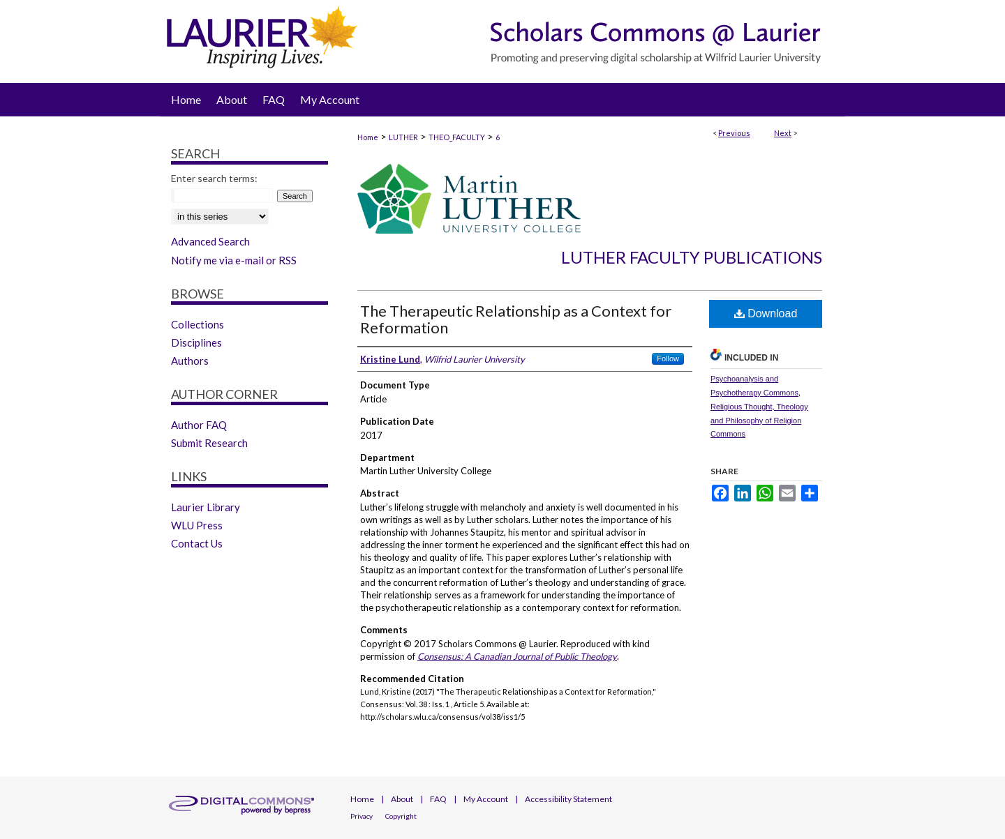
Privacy (361, 816)
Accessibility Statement (568, 799)
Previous (734, 132)
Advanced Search (210, 241)
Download (766, 313)
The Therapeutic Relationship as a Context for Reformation (515, 319)
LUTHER (403, 137)
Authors (190, 360)
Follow (668, 358)
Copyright (401, 816)
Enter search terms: (214, 178)
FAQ (438, 799)
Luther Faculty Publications (691, 257)
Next (782, 132)
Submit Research (209, 443)
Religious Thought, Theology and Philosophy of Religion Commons (759, 420)
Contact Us (197, 543)
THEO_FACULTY (457, 137)
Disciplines (196, 342)
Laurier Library (205, 507)
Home (367, 137)
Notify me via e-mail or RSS (234, 260)
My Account (485, 799)
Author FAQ (199, 424)
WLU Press (197, 525)
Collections (197, 324)
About (402, 799)
